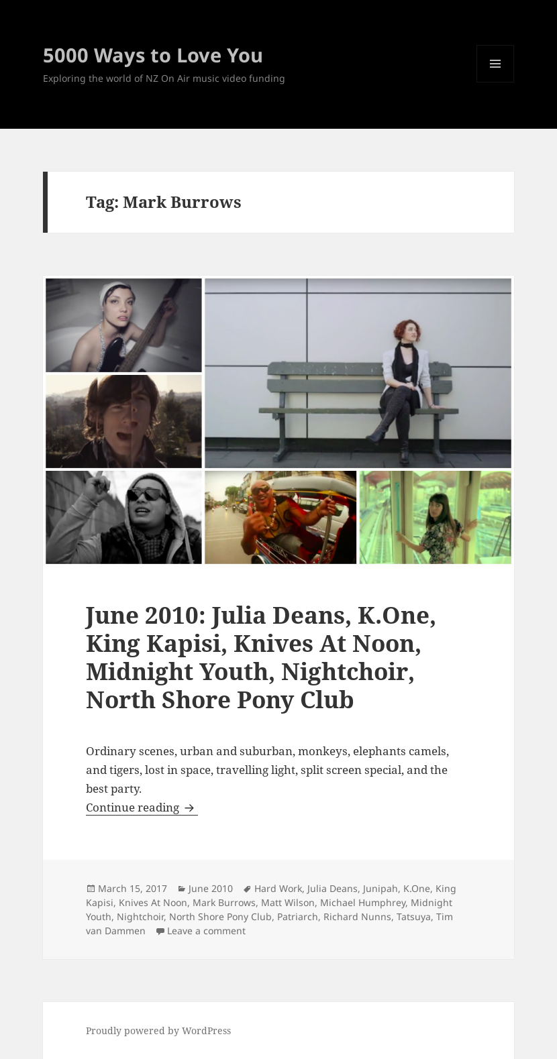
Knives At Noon (153, 902)
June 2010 (211, 888)
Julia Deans (332, 888)
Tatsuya (414, 916)
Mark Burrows (224, 902)
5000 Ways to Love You (153, 55)
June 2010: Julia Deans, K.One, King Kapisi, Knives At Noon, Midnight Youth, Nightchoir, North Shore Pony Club (261, 657)
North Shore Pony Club (220, 916)
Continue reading (142, 807)
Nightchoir (140, 916)
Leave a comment (206, 930)
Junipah (380, 888)
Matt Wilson (288, 902)
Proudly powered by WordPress (158, 1030)
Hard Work (278, 888)
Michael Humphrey (362, 902)
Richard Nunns (357, 916)
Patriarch (297, 916)
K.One (416, 888)
